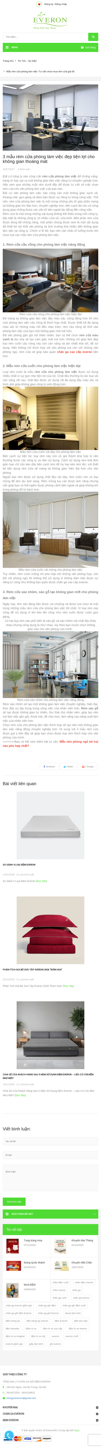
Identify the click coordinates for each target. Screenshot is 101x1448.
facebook (50, 766)
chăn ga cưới (59, 1297)
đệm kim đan (81, 1320)
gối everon (55, 1344)
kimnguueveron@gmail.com (21, 1398)
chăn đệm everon (84, 1282)
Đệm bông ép (13, 1320)
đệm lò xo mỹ (38, 1336)
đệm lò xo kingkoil (15, 1336)
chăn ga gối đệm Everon (18, 1313)
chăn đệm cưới (60, 1282)
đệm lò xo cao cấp (52, 1328)
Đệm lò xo (31, 1328)
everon (55, 1336)
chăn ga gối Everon (48, 1313)
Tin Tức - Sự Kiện (27, 60)
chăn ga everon (81, 1297)
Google (89, 766)
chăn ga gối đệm (47, 1305)
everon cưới (72, 1336)
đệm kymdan (12, 1328)
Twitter (70, 766)
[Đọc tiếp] (41, 881)
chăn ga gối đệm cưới (74, 1305)
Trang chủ (8, 60)
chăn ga (76, 1290)
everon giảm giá (14, 1344)
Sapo (76, 1430)
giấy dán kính (36, 1344)
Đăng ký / (49, 4)
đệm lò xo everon (78, 1328)
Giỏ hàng (90, 47)
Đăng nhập (61, 4)
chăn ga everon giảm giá (19, 1305)
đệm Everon (61, 1320)
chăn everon (59, 1290)
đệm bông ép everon (37, 1320)
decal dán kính (73, 1313)
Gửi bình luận (14, 1201)
